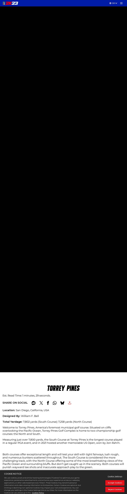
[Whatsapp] (55, 403)
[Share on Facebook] (48, 403)
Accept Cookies (115, 485)
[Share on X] (41, 403)
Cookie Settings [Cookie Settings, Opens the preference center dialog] (115, 479)
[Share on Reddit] (33, 403)
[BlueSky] (62, 403)
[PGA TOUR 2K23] (10, 3)
